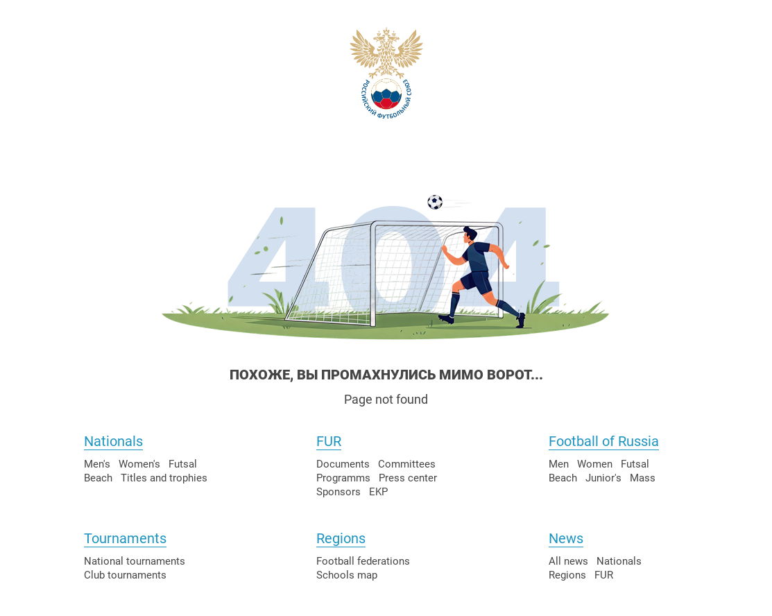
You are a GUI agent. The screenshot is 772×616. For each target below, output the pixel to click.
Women (594, 464)
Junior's (603, 478)
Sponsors (338, 492)
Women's (139, 464)
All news (568, 561)
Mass (642, 478)
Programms (343, 478)
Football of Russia (604, 441)
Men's (97, 464)
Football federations (363, 561)
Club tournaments (125, 575)
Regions (341, 538)
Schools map (346, 575)
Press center (408, 478)
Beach (98, 478)
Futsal (183, 464)
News (566, 538)
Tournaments (125, 538)
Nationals (113, 441)
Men (559, 464)
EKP (378, 492)
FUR (328, 441)
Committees (407, 464)
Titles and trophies (164, 478)
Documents (343, 464)
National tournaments (134, 561)
